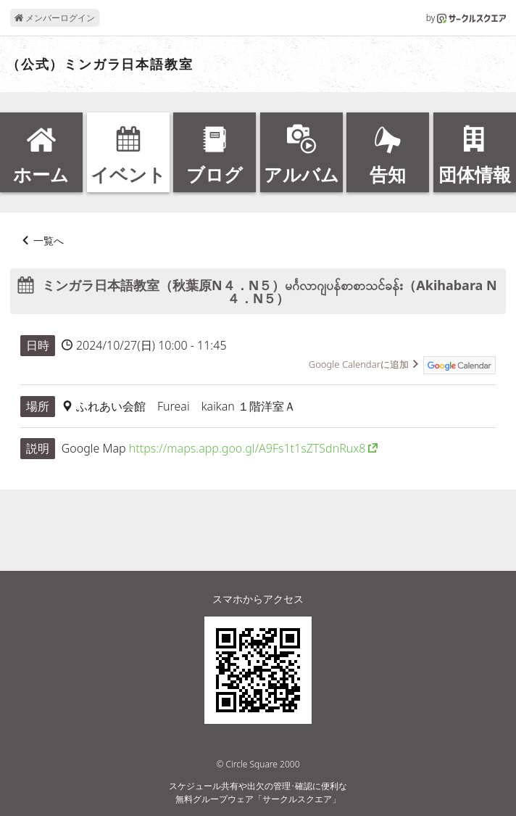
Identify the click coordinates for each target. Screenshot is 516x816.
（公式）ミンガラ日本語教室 (100, 65)
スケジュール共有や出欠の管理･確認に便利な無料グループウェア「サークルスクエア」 (258, 792)
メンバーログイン (54, 18)
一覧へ (48, 240)
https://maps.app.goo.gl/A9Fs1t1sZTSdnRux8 (247, 448)
